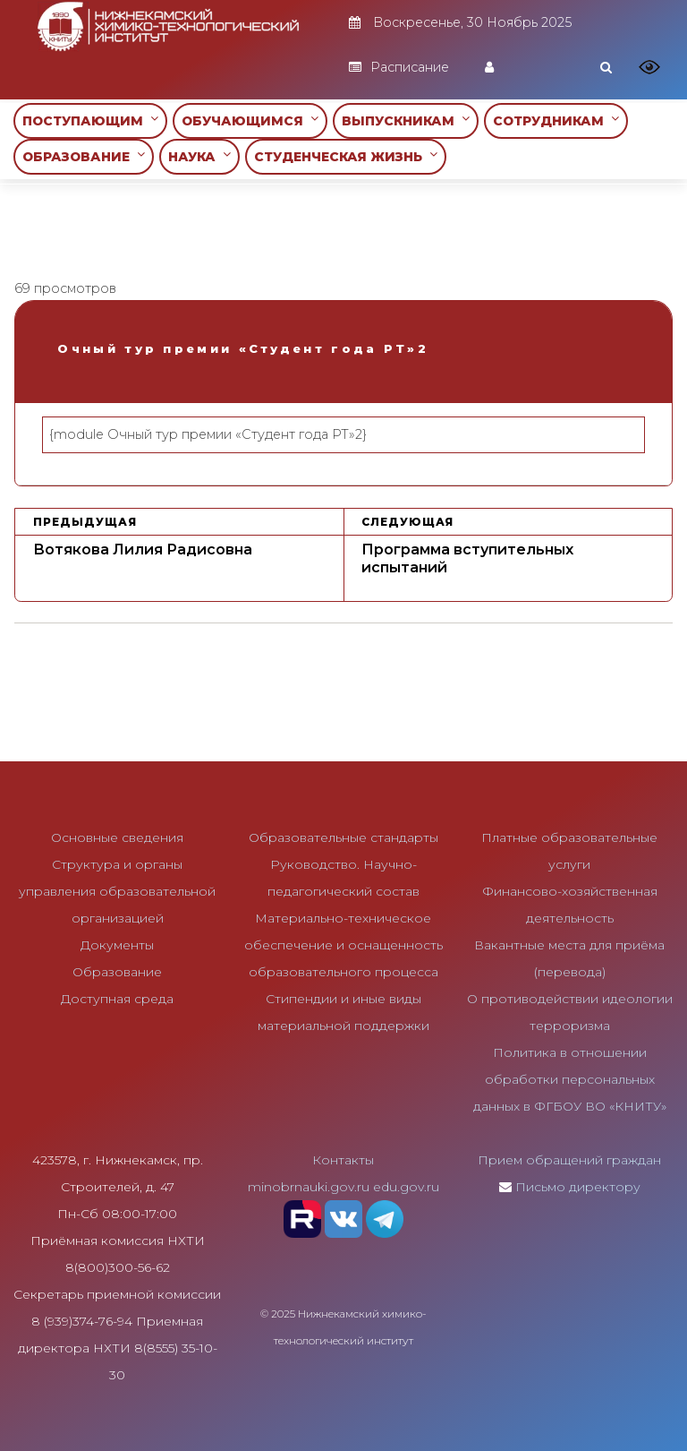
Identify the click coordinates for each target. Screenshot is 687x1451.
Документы (117, 945)
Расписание (399, 67)
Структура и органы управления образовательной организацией (117, 891)
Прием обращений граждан (569, 1160)
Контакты (343, 1160)
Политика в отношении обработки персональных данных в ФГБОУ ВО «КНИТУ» (569, 1079)
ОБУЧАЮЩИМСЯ (250, 120)
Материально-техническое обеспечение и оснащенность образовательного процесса (343, 945)
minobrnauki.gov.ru (308, 1187)
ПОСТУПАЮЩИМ (90, 120)
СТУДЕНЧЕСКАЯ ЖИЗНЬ (345, 156)
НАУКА (199, 156)
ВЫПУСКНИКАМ (406, 120)
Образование (117, 972)
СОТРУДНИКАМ (556, 120)
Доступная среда (117, 999)
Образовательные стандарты (343, 837)
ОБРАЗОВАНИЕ (83, 156)
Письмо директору (577, 1187)
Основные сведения (117, 837)
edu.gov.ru (406, 1187)
